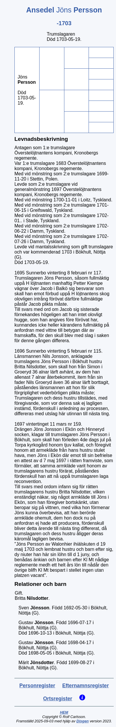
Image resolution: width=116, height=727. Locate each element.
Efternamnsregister (85, 685)
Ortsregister (57, 699)
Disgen (82, 721)
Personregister (37, 685)
